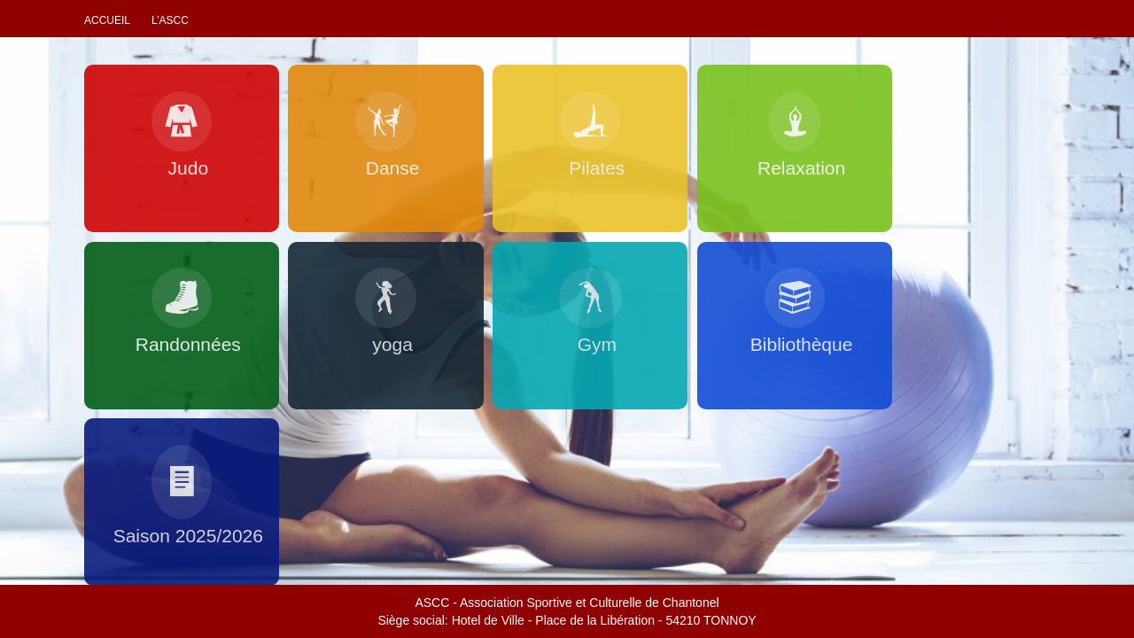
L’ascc (170, 20)
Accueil (107, 20)
